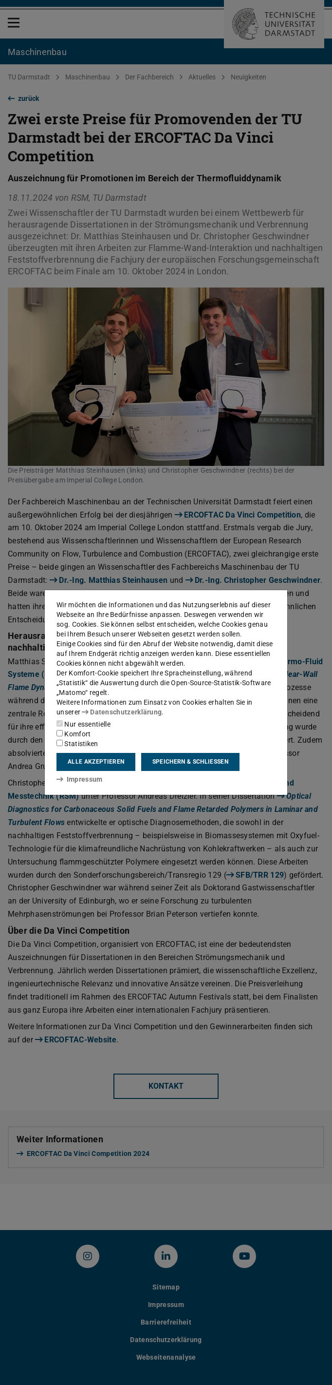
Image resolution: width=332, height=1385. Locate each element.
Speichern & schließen (190, 761)
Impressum (79, 779)
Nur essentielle (83, 724)
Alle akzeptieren (96, 761)
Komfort (73, 734)
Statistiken (77, 744)
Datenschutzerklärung (122, 712)
